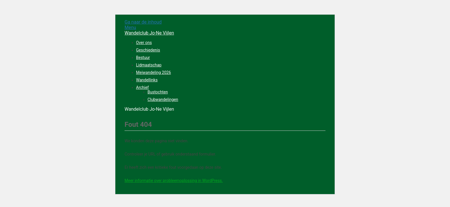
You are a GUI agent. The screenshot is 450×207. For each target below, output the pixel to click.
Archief (142, 87)
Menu (130, 27)
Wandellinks (147, 80)
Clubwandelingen (163, 99)
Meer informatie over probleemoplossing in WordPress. (174, 180)
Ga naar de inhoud (143, 22)
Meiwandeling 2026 (153, 72)
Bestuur (143, 57)
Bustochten (158, 92)
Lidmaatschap (149, 65)
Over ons (144, 42)
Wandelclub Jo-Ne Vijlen (149, 33)
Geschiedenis (148, 50)
